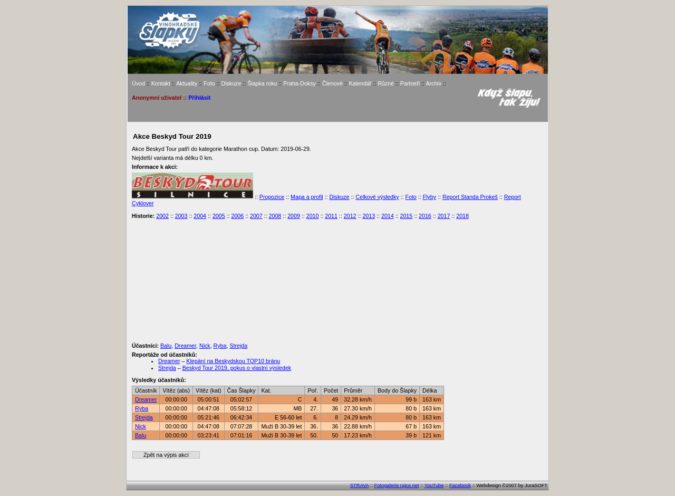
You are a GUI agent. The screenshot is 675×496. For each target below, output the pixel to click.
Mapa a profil (307, 197)
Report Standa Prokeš (470, 197)
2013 (368, 216)
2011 (331, 216)
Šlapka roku (262, 83)
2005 (219, 216)
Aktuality (186, 83)
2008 (275, 216)
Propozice (271, 197)
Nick (204, 345)
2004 (200, 216)
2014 (387, 216)
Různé (386, 83)
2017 (444, 216)
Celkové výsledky (377, 197)
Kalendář (360, 83)
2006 (237, 216)
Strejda (238, 345)
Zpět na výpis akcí (166, 455)
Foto (209, 83)
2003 (181, 216)
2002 (162, 216)
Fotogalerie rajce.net (396, 485)
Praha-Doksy (299, 83)
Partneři (410, 83)
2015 (406, 216)
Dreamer (185, 345)
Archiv (433, 83)
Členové (332, 83)
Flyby (429, 197)
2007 (256, 216)
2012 (350, 216)
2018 (462, 216)
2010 (312, 216)
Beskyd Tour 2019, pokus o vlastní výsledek (237, 368)
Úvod (138, 83)
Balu (165, 345)
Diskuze (231, 83)
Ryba (220, 345)
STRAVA (359, 485)
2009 (293, 216)
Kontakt (160, 83)
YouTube (434, 485)
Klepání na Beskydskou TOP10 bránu (233, 361)
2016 (425, 216)
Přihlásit (199, 97)
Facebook (460, 485)
